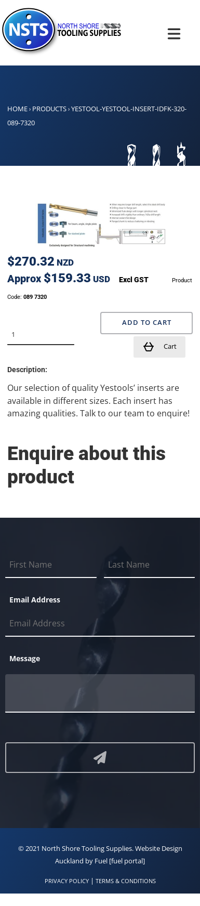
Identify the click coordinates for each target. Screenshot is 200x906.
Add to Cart (146, 322)
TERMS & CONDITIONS (126, 881)
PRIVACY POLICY (67, 881)
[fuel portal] (127, 861)
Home (17, 108)
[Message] (100, 693)
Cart (159, 346)
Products (49, 108)
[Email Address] (100, 624)
